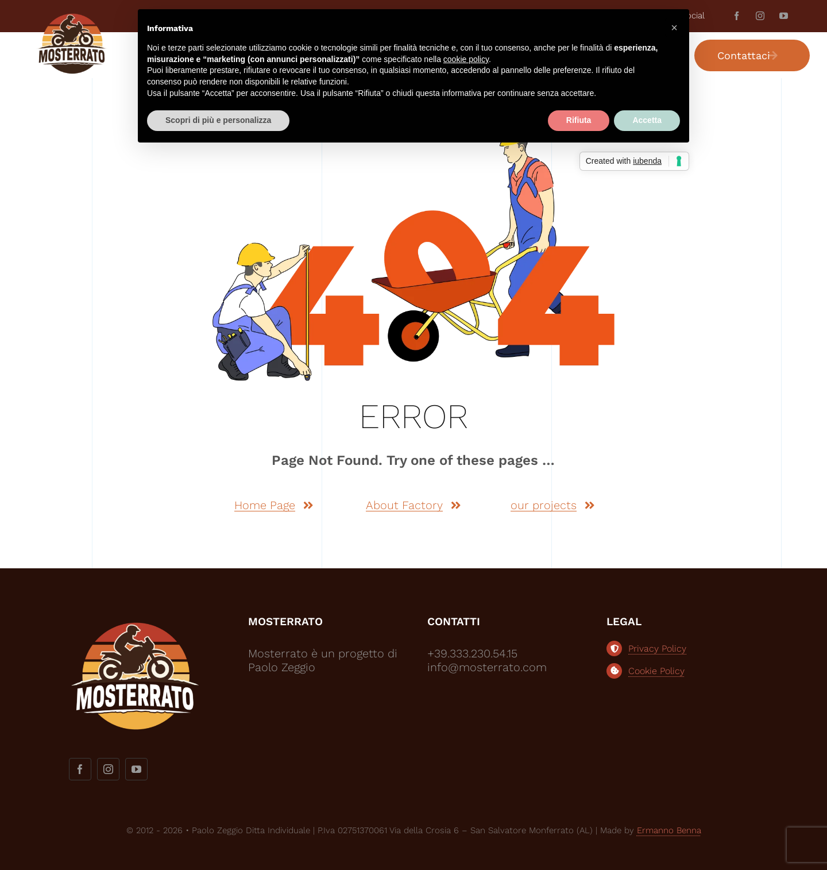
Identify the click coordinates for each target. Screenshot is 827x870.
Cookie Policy (656, 670)
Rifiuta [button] (579, 120)
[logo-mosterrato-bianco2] (135, 620)
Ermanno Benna (669, 830)
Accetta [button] (647, 120)
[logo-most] (71, 18)
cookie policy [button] (466, 59)
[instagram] (760, 16)
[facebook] (736, 16)
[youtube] (784, 16)
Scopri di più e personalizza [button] (218, 120)
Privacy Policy (657, 648)
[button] (674, 27)
